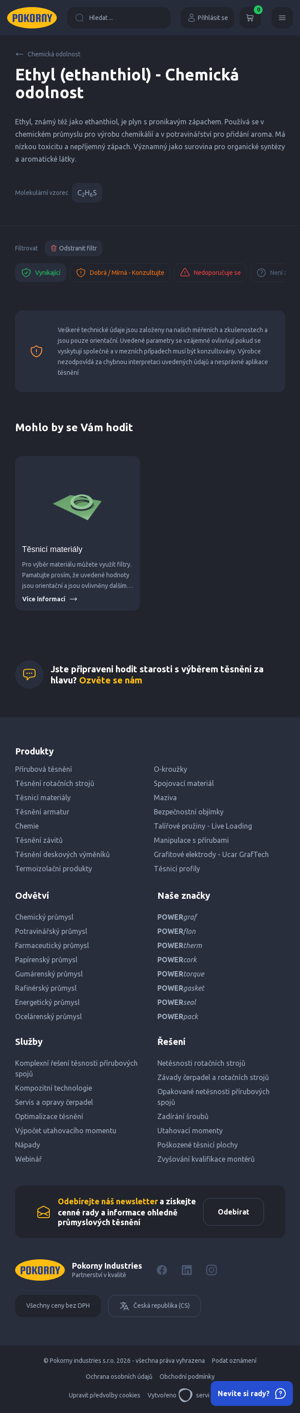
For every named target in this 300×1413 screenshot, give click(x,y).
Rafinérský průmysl (45, 988)
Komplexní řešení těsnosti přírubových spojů (76, 1068)
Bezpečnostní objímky (189, 812)
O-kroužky (170, 769)
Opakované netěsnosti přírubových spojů (213, 1097)
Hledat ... (94, 17)
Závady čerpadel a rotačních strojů (213, 1077)
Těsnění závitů (39, 840)
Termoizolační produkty (53, 869)
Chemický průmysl (44, 917)
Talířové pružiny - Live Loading (203, 826)
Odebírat (233, 1212)
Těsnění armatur (42, 812)
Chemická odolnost (47, 54)
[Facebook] (161, 1270)
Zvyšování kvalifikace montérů (206, 1159)
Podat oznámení (234, 1360)
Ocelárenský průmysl (48, 1016)
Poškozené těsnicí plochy (197, 1145)
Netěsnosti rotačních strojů (201, 1063)
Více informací (50, 599)
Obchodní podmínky (187, 1376)
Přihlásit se (207, 17)
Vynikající (40, 272)
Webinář (28, 1159)
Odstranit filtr (73, 248)
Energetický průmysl (47, 1002)
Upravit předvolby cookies (104, 1395)
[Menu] (282, 17)
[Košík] (250, 17)
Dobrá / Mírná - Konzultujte (120, 272)
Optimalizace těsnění (49, 1116)
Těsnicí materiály (52, 549)
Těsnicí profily (177, 869)
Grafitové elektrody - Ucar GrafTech (211, 854)
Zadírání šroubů (182, 1116)
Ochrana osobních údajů (119, 1376)
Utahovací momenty (190, 1131)
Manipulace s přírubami (191, 840)
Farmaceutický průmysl (52, 945)
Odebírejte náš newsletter (108, 1201)
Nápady (27, 1145)
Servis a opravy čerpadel (54, 1102)
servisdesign (204, 1395)
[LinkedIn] (186, 1270)
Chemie (27, 826)
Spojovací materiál (184, 783)
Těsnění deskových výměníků (62, 854)
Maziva (165, 798)
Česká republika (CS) (154, 1306)
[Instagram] (211, 1270)
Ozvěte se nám (110, 680)
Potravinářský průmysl (51, 931)
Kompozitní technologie (53, 1088)
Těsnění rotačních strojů (54, 783)
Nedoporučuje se (210, 272)
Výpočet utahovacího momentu (65, 1131)
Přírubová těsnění (43, 769)
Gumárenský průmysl (49, 974)
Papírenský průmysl (46, 960)
